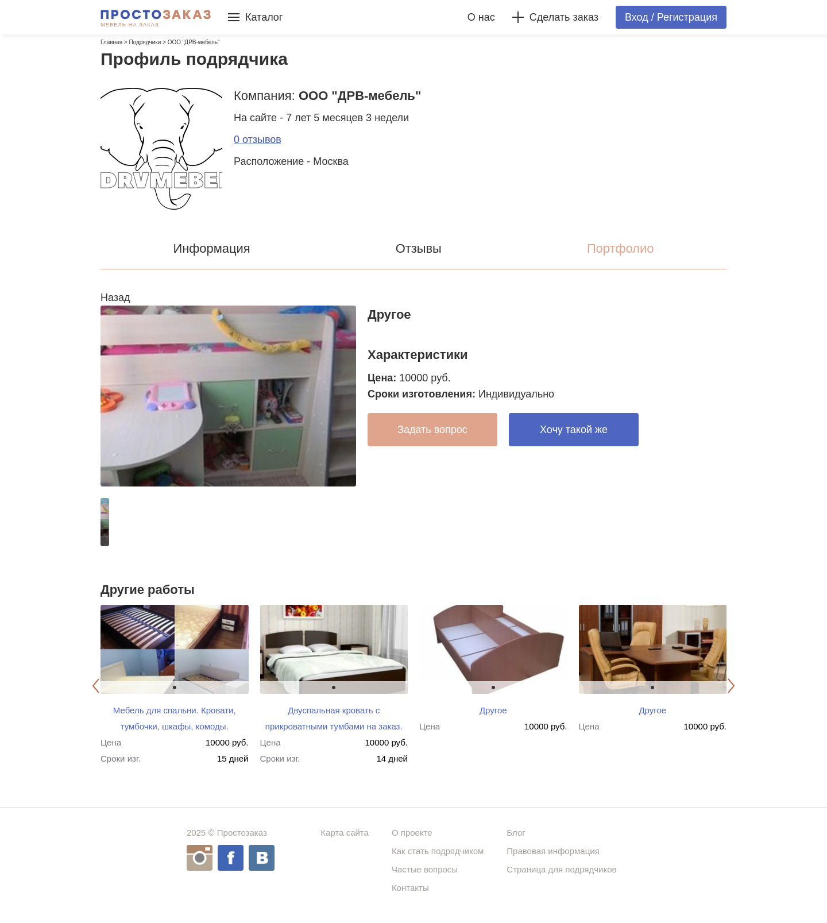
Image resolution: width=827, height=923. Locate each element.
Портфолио (620, 248)
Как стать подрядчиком (438, 851)
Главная (111, 42)
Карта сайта (344, 832)
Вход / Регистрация (671, 17)
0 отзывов (257, 139)
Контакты (410, 888)
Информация (211, 248)
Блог (516, 832)
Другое (493, 710)
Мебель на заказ (130, 25)
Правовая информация (553, 851)
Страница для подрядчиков (561, 869)
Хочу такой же (574, 429)
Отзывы (419, 248)
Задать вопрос (432, 429)
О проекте (412, 832)
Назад (115, 297)
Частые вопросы (425, 869)
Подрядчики (145, 42)
